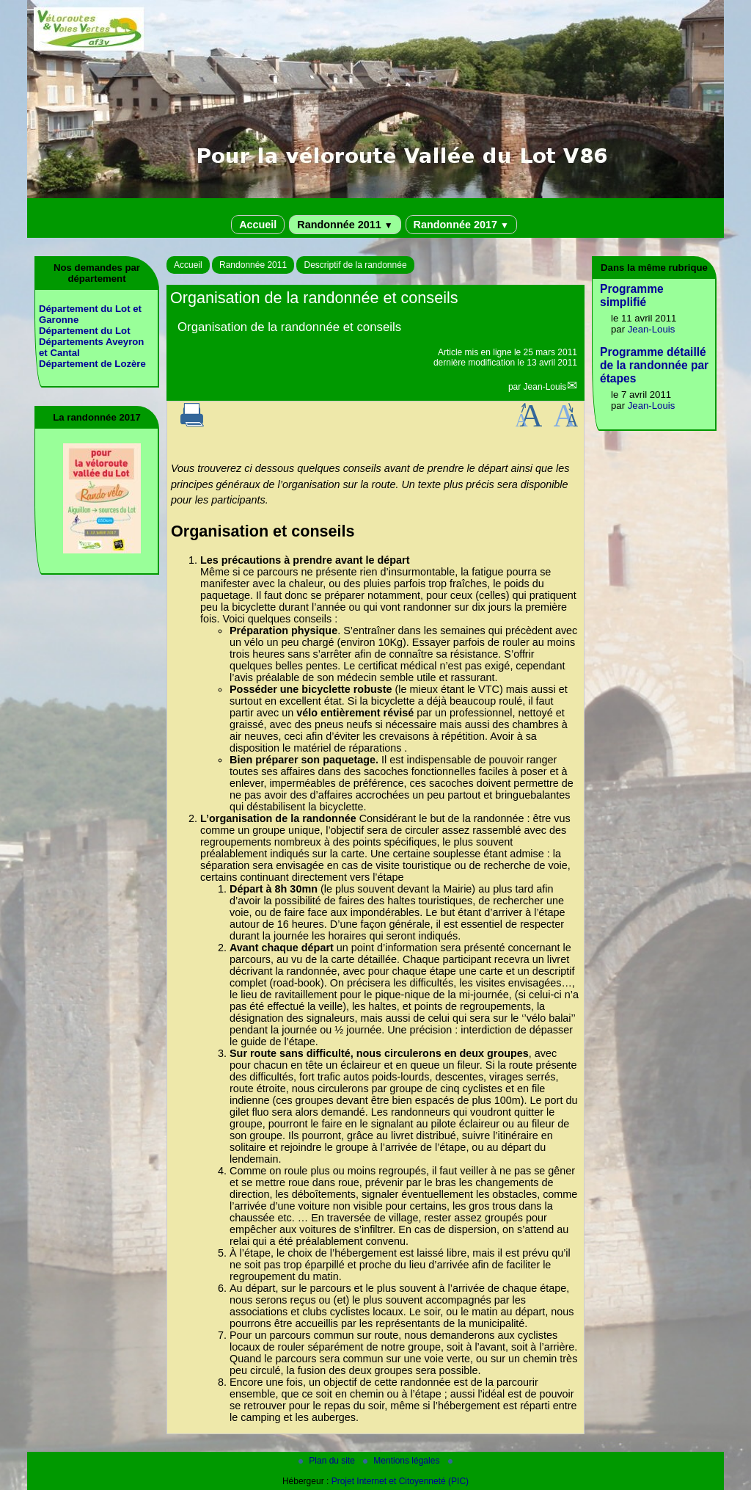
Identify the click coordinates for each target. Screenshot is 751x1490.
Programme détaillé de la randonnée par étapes (654, 365)
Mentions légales (402, 1461)
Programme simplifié (632, 295)
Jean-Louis (545, 387)
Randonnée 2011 (344, 224)
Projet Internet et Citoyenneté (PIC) (400, 1481)
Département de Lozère (92, 363)
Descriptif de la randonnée (355, 265)
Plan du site (327, 1461)
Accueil (257, 224)
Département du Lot (85, 330)
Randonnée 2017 (461, 224)
